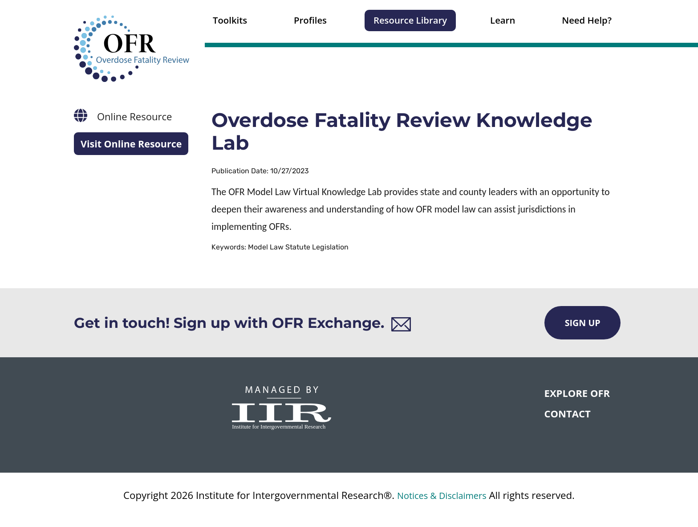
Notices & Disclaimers (441, 495)
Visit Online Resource (132, 144)
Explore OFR (577, 393)
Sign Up (582, 323)
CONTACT (567, 414)
